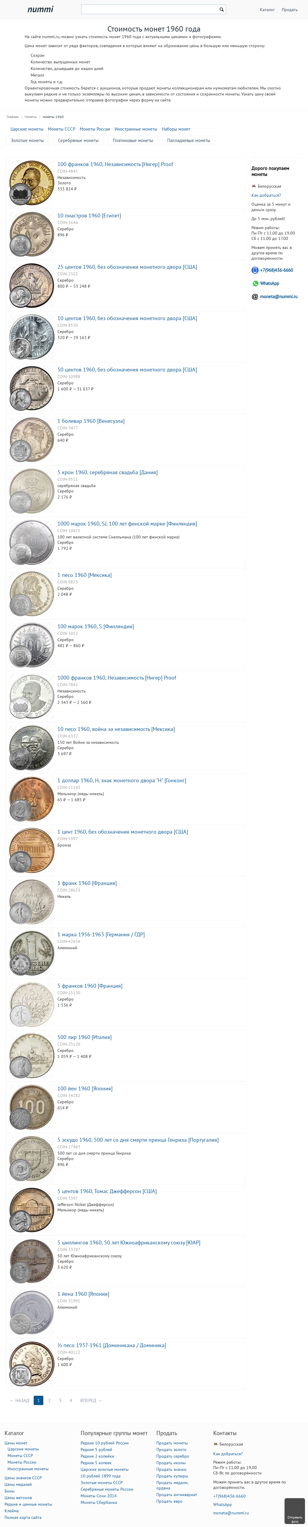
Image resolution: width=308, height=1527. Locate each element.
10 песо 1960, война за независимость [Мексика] (116, 728)
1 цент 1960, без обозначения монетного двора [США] (122, 831)
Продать (290, 9)
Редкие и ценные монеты (28, 1504)
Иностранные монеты (136, 129)
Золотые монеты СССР (102, 1482)
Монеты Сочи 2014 (99, 1495)
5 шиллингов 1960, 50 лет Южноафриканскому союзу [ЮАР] (128, 1242)
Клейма (12, 1510)
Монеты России (95, 129)
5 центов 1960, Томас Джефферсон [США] (107, 1191)
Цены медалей (18, 1484)
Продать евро (169, 1501)
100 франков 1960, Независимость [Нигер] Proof (115, 164)
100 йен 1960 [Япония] (84, 1088)
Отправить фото (295, 1519)
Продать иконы (171, 1462)
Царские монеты (27, 129)
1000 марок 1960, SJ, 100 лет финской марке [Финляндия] (127, 523)
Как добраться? (266, 195)
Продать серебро (172, 1456)
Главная (13, 116)
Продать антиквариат (176, 1494)
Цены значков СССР (23, 1477)
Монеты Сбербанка (99, 1502)
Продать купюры (172, 1476)
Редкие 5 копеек (96, 1462)
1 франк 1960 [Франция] (87, 882)
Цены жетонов (18, 1497)
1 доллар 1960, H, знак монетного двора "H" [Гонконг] (121, 780)
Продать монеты (172, 1443)
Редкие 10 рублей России (105, 1443)
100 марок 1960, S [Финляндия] (95, 626)
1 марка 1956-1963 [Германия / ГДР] (101, 934)
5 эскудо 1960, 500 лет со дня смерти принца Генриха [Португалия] (138, 1139)
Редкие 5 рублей (96, 1449)
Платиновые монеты (133, 140)
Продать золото (171, 1449)
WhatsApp (269, 283)
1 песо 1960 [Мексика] (84, 574)
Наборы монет (176, 129)
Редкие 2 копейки (97, 1456)
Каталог (267, 9)
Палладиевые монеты (188, 140)
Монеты (31, 116)
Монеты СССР (61, 129)
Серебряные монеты (78, 140)
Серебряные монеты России (107, 1489)
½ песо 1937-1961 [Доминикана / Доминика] (111, 1345)
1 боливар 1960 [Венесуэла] (91, 420)
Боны (9, 1491)
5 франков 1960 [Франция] (89, 985)
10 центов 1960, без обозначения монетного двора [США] (127, 318)
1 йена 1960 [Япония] (83, 1293)
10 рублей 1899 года (101, 1476)
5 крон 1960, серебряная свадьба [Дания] (107, 472)
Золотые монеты (27, 140)
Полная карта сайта (23, 1517)
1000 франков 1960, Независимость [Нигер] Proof (116, 677)
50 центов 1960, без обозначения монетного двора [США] (127, 369)
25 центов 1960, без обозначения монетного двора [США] (127, 266)
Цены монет (16, 1443)
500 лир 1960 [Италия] (84, 1037)
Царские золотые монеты (104, 1469)
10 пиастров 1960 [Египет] (89, 215)
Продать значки (171, 1469)
